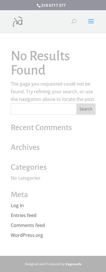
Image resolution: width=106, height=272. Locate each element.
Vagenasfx (73, 264)
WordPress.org (27, 235)
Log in (17, 205)
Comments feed (28, 225)
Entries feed (23, 215)
